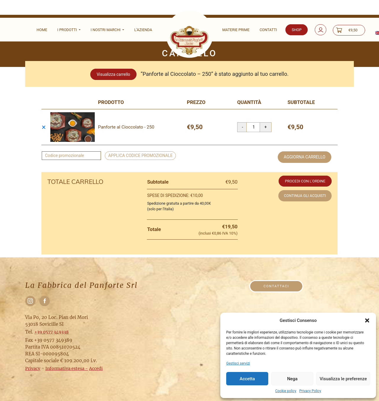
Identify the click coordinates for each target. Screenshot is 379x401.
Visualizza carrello (113, 74)
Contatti (268, 30)
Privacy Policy (310, 391)
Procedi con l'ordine (305, 181)
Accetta (247, 378)
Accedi (96, 368)
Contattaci (276, 286)
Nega (292, 378)
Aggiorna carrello (304, 157)
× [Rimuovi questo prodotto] (44, 127)
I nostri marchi (106, 30)
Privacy (32, 368)
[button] (367, 320)
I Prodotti (67, 30)
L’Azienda (143, 30)
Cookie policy (285, 391)
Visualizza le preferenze (343, 378)
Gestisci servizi (238, 363)
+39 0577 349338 (51, 332)
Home (42, 30)
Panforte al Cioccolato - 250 (126, 127)
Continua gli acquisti (305, 195)
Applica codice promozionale (140, 155)
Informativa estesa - (66, 368)
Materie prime (236, 30)
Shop (296, 30)
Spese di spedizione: (175, 195)
